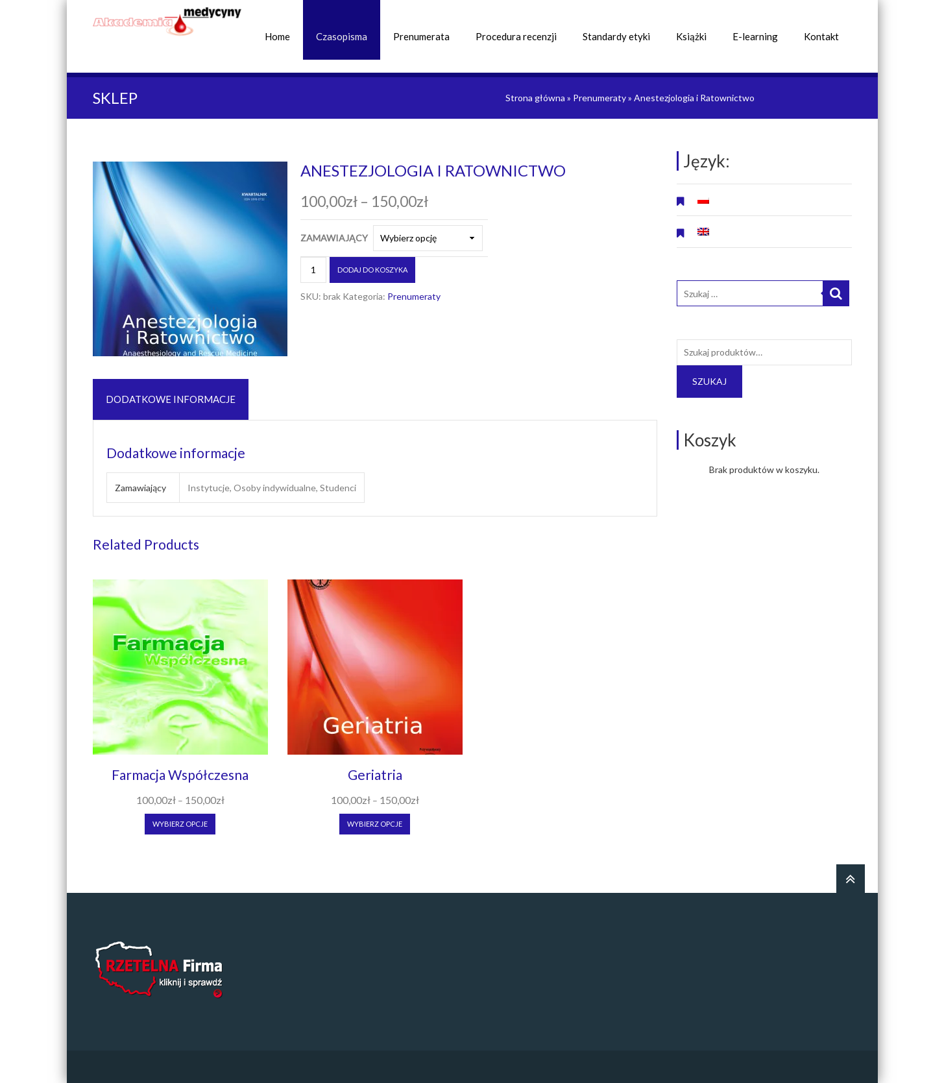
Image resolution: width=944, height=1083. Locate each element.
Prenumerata (421, 36)
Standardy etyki (616, 36)
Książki (691, 36)
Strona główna (535, 97)
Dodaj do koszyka (372, 269)
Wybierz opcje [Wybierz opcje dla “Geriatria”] (374, 824)
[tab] (170, 399)
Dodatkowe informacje (171, 399)
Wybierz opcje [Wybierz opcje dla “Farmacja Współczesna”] (180, 824)
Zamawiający (334, 237)
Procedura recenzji (516, 36)
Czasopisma (341, 36)
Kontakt (821, 36)
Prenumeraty (599, 97)
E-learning (755, 36)
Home (277, 36)
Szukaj (709, 381)
